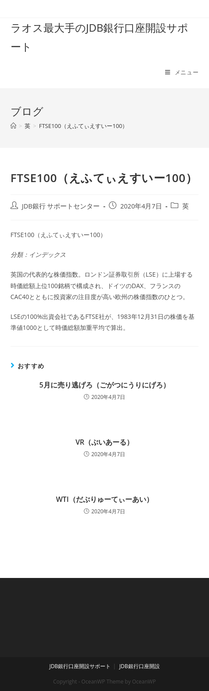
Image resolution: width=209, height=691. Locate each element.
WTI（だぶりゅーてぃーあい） (104, 499)
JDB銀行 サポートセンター (61, 206)
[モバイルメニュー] (181, 72)
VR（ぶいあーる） (104, 442)
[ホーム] (13, 126)
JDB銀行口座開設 (139, 666)
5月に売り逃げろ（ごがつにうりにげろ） (104, 385)
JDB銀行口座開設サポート (80, 666)
